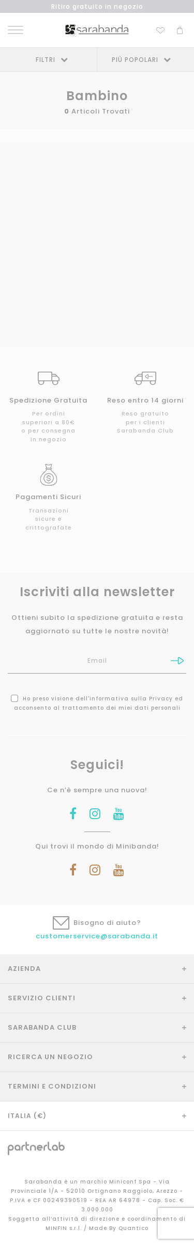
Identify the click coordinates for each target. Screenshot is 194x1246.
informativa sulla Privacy (131, 698)
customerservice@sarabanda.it (97, 936)
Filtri (45, 59)
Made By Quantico (118, 1228)
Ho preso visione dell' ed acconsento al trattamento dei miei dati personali (97, 703)
